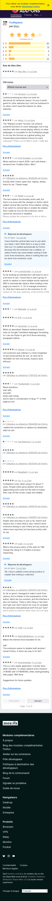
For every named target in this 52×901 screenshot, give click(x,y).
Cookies (23, 865)
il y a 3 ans (32, 71)
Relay (6, 836)
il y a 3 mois (32, 94)
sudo (20, 543)
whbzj (20, 120)
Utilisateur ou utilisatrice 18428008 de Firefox (27, 178)
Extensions (16, 15)
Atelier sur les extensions (17, 754)
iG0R (20, 628)
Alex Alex (22, 71)
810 (19, 317)
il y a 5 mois (37, 158)
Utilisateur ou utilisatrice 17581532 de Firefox (26, 375)
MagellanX (22, 472)
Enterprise (8, 812)
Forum (6, 778)
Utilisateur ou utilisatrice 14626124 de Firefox (26, 506)
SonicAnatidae (24, 662)
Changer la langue (11, 891)
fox (19, 480)
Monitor (7, 842)
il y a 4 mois (29, 120)
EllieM (20, 196)
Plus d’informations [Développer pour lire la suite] (12, 146)
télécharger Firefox (31, 6)
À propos (8, 740)
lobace (21, 349)
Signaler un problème (14, 783)
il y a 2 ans (35, 384)
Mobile (6, 807)
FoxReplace (16, 22)
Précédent (14, 700)
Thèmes (28, 15)
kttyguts (22, 94)
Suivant (38, 700)
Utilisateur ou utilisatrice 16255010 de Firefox (26, 590)
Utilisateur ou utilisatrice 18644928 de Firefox (27, 424)
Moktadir (22, 309)
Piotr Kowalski (24, 158)
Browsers (8, 826)
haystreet (22, 326)
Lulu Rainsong (24, 442)
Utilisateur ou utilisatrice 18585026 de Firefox (27, 452)
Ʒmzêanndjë (23, 384)
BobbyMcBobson (26, 636)
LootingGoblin (24, 271)
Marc (16, 26)
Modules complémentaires (18, 735)
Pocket (7, 847)
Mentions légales (10, 868)
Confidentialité (9, 865)
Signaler (6, 114)
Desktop (7, 802)
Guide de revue (11, 788)
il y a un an (29, 196)
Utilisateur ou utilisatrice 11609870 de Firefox (26, 517)
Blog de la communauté (16, 773)
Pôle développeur (12, 759)
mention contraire (15, 874)
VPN (5, 831)
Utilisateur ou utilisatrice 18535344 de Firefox (26, 463)
